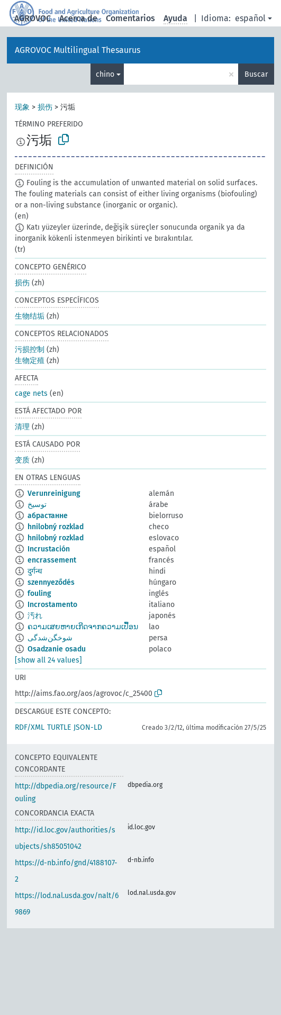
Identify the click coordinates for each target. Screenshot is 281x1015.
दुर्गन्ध (35, 571)
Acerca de (78, 18)
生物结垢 (29, 316)
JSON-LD (88, 727)
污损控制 (29, 349)
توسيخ (37, 504)
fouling (39, 593)
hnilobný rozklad (56, 526)
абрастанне (48, 515)
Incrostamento (52, 604)
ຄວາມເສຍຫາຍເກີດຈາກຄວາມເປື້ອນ (83, 626)
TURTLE (59, 727)
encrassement (52, 560)
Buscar (256, 74)
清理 (22, 426)
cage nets (31, 393)
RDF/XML (29, 727)
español (250, 18)
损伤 (45, 107)
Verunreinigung (54, 493)
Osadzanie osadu (57, 649)
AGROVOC (32, 18)
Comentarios (130, 18)
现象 (22, 107)
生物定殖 (29, 360)
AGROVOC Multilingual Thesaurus (77, 50)
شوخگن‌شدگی (50, 637)
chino (105, 74)
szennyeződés (51, 582)
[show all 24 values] (48, 660)
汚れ (35, 615)
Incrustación (49, 549)
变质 (22, 460)
